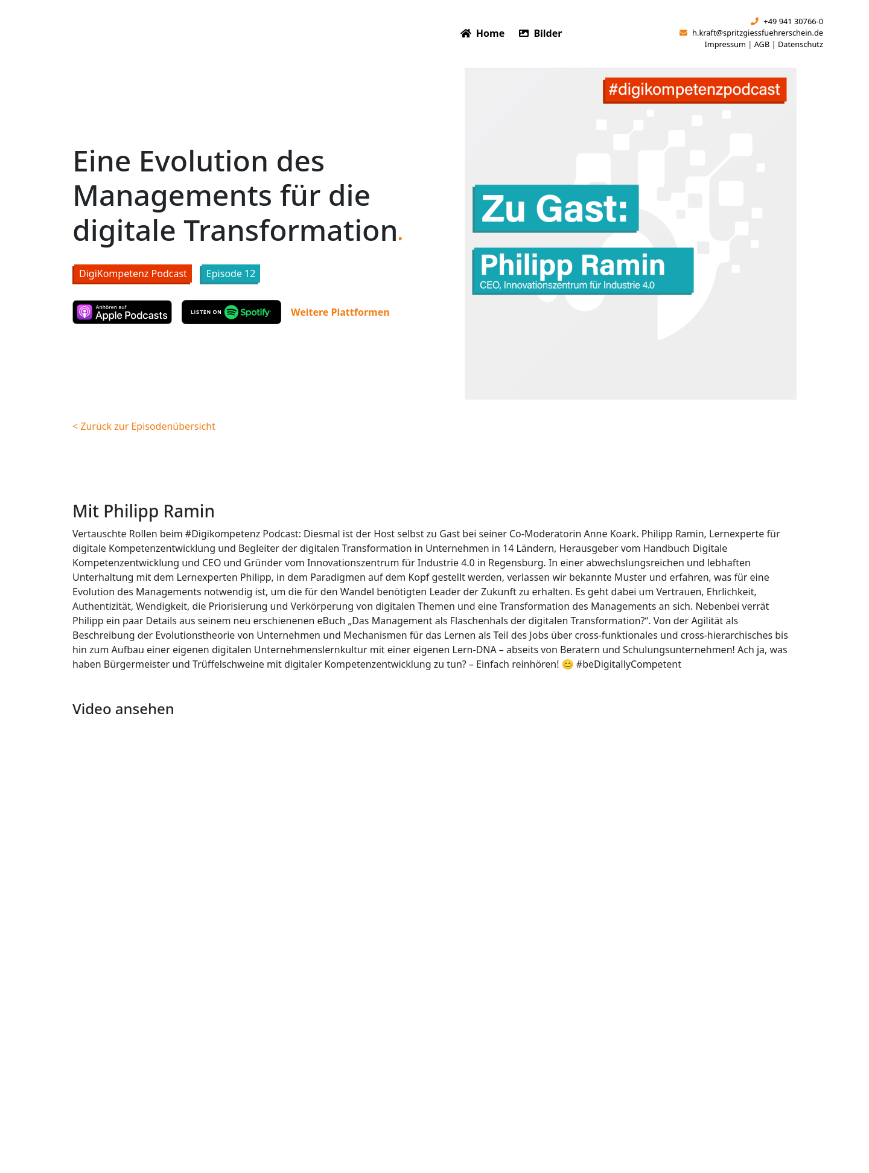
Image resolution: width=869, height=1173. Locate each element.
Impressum (725, 44)
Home (482, 33)
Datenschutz (800, 44)
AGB (762, 44)
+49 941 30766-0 (787, 21)
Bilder (540, 33)
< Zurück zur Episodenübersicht (143, 426)
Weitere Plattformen (340, 312)
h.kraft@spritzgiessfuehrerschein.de (751, 32)
